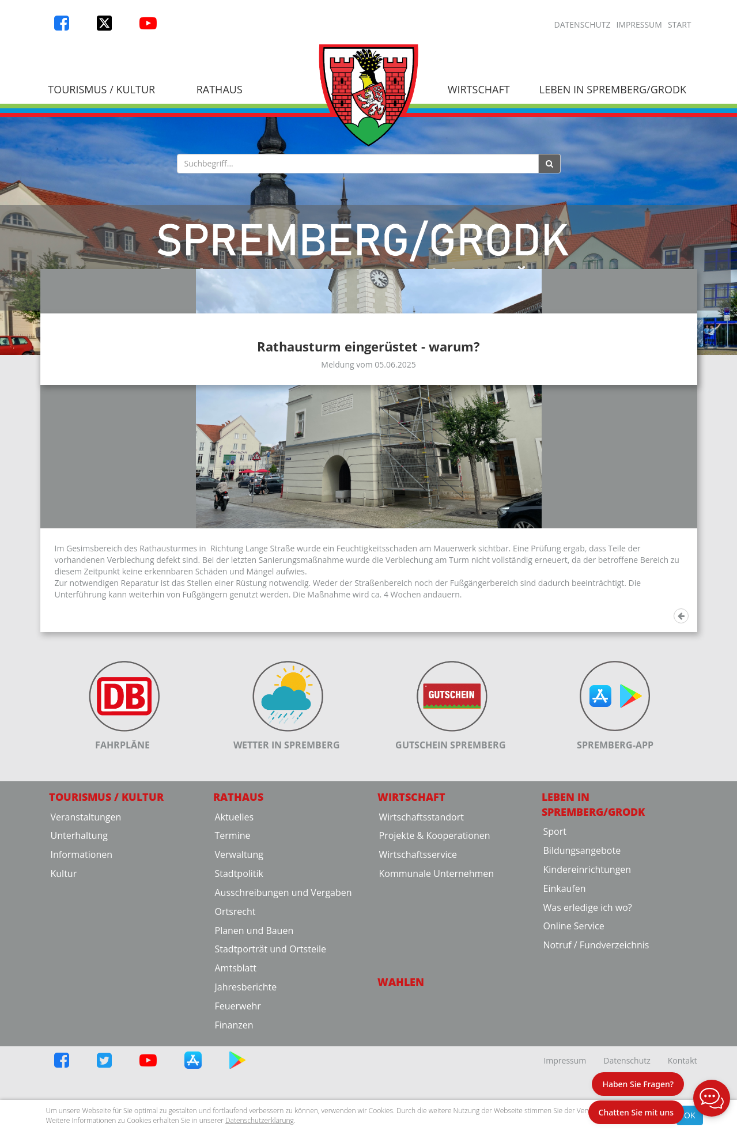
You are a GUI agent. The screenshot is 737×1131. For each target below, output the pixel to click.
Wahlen (400, 1088)
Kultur (64, 980)
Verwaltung (239, 961)
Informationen (82, 961)
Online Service (573, 1032)
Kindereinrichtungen (587, 976)
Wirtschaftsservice (418, 961)
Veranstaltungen (86, 923)
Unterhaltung (79, 942)
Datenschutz (582, 24)
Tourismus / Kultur (101, 89)
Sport (554, 938)
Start (679, 24)
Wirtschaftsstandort (421, 923)
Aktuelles (234, 923)
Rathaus (219, 89)
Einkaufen (564, 995)
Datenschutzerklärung (259, 1120)
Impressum (639, 24)
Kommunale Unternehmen (436, 980)
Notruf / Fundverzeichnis (596, 1051)
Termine (233, 942)
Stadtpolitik (239, 980)
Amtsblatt (235, 1074)
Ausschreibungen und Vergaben (283, 999)
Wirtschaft (479, 89)
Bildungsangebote (582, 957)
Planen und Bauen (254, 1036)
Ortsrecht (235, 1018)
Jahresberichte (246, 1093)
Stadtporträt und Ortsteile (270, 1055)
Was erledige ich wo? (587, 1013)
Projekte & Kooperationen (434, 942)
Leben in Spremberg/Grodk (612, 89)
